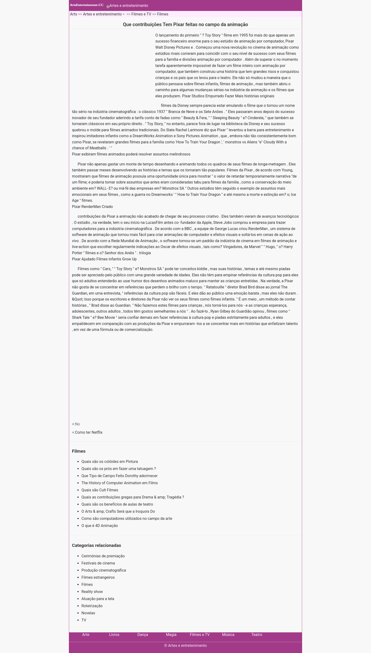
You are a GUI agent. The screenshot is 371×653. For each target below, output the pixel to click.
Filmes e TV (141, 14)
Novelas (88, 613)
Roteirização (92, 606)
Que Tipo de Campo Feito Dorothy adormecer (119, 476)
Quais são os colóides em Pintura (110, 461)
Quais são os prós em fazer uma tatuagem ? (119, 468)
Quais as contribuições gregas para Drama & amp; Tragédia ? (133, 497)
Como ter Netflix (89, 432)
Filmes (162, 14)
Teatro (256, 634)
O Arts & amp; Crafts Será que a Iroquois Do (118, 511)
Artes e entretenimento (128, 5)
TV (83, 620)
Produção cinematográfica (103, 570)
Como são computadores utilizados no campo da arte (127, 518)
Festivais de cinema (98, 563)
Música (228, 634)
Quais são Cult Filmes (100, 490)
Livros (114, 634)
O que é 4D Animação (100, 525)
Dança (142, 634)
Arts (73, 14)
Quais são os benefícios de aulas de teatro (117, 504)
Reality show (92, 591)
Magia (171, 634)
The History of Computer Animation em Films (120, 483)
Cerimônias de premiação (103, 556)
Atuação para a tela (97, 599)
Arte (85, 634)
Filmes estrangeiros (98, 577)
